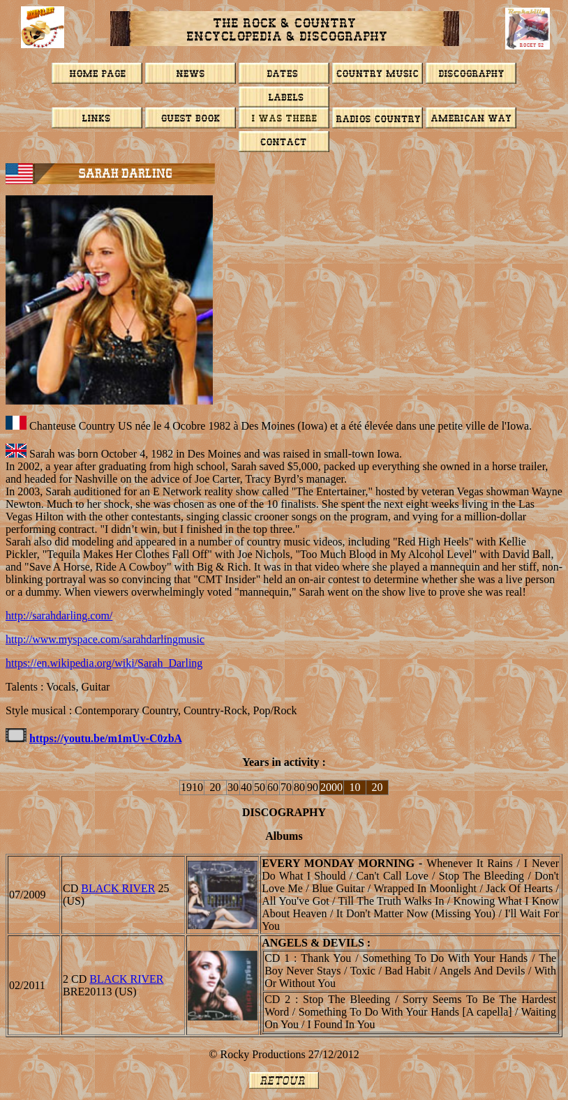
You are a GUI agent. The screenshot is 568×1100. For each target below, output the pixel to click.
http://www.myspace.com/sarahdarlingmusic (105, 639)
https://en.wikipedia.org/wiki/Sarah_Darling (104, 663)
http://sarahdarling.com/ (59, 615)
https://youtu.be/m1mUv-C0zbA (105, 738)
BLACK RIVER (118, 888)
